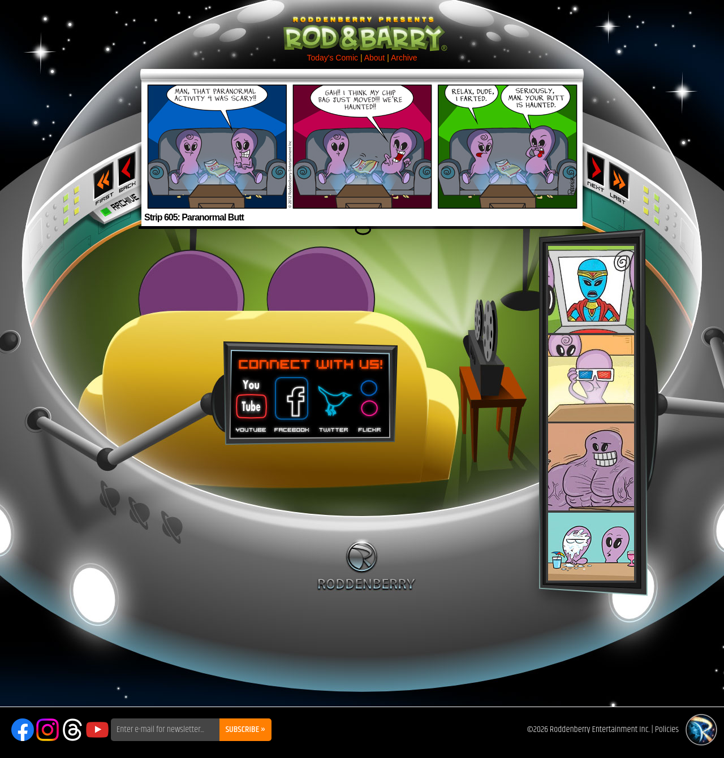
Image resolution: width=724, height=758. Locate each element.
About (374, 57)
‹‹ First (101, 180)
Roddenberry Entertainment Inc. (600, 729)
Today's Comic (332, 57)
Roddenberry (366, 565)
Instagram (47, 729)
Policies (667, 729)
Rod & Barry (362, 26)
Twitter (333, 401)
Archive (404, 57)
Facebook (290, 401)
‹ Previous (128, 171)
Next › (596, 171)
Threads (72, 729)
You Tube (250, 401)
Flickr (370, 401)
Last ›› (622, 180)
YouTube (97, 729)
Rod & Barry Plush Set (591, 413)
